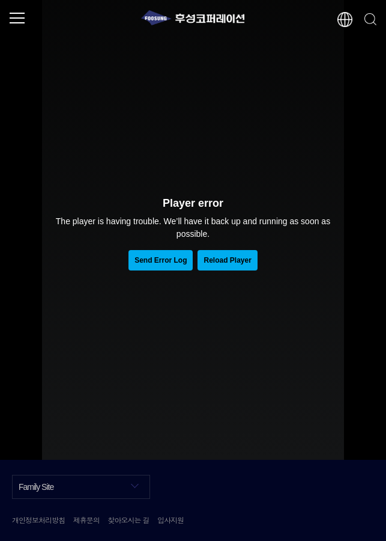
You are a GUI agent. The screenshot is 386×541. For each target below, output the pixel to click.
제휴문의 (86, 520)
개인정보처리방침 (38, 520)
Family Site (79, 486)
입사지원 (170, 520)
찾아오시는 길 (128, 520)
